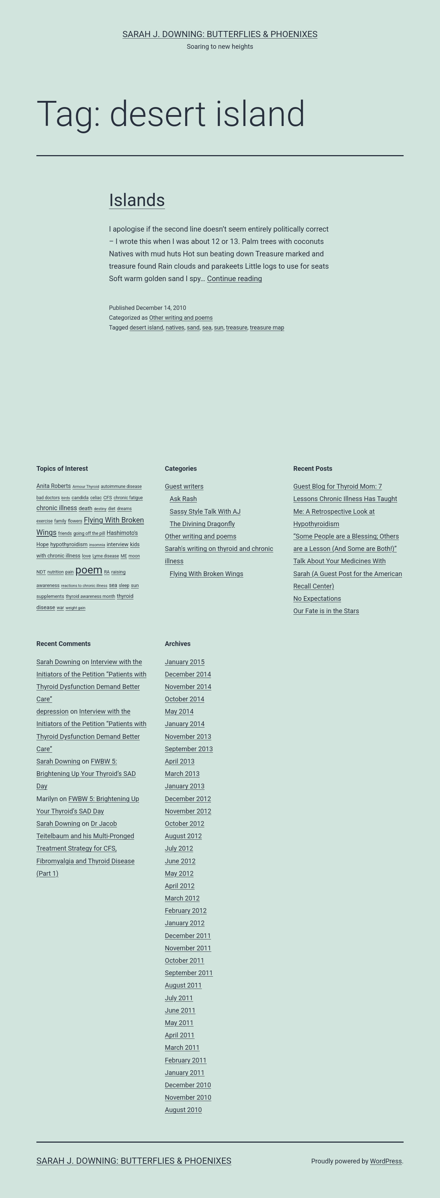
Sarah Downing (58, 662)
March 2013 (182, 773)
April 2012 (180, 886)
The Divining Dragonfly (202, 524)
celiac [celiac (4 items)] (96, 497)
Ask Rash (183, 499)
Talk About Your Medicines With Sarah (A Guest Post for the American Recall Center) (347, 573)
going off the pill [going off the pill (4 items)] (89, 533)
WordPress (386, 1161)
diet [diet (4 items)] (111, 508)
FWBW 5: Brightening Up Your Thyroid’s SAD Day (86, 773)
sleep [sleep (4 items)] (124, 585)
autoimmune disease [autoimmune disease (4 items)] (121, 486)
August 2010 (183, 1110)
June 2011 (180, 1010)
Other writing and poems (181, 317)
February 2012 (186, 910)
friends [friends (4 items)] (65, 533)
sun (218, 327)
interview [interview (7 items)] (117, 544)
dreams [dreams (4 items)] (124, 508)
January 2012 (185, 923)
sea (206, 327)
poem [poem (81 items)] (88, 570)
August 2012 (183, 836)
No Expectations (317, 598)
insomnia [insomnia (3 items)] (97, 545)
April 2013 (180, 761)
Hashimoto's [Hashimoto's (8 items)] (122, 532)
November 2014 (188, 686)
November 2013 (188, 736)
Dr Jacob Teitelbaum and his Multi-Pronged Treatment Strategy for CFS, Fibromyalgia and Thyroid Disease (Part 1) (85, 848)
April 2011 (180, 1035)
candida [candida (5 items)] (80, 497)
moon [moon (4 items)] (134, 556)
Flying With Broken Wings (206, 574)
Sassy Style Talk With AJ (205, 511)
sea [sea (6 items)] (113, 585)
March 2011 (182, 1047)
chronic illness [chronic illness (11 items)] (56, 508)
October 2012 (184, 823)
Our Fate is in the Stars (326, 611)
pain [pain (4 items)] (70, 572)
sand (193, 327)
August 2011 (183, 985)
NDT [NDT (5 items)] (41, 572)
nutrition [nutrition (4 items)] (55, 572)
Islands (137, 200)
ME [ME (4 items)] (123, 556)
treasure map (267, 327)
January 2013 (185, 786)
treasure (236, 327)
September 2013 (189, 749)
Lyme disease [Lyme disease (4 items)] (105, 556)
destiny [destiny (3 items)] (100, 509)
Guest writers (184, 486)
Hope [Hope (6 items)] (42, 544)
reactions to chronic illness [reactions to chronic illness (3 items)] (84, 585)
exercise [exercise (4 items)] (44, 521)
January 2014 (185, 724)
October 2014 (184, 699)
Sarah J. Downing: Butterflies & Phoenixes (220, 34)
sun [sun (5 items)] (135, 585)
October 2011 (184, 960)
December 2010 (188, 1085)
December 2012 (188, 799)
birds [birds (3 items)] (66, 498)
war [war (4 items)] (60, 607)
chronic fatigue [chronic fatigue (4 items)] (128, 497)
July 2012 (179, 848)
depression (52, 711)
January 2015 (185, 662)
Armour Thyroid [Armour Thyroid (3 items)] (85, 486)
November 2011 (188, 948)
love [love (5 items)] (86, 556)
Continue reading (234, 278)
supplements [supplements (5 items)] (50, 596)
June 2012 (180, 861)
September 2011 (189, 973)
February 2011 (186, 1060)
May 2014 (179, 711)
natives (175, 327)
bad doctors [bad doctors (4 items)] (48, 497)
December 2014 (188, 674)
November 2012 (188, 811)
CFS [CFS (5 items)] (107, 497)
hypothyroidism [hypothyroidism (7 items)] (68, 544)
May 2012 (179, 873)
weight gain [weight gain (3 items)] (76, 608)
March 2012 (182, 898)
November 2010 (188, 1097)
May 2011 (179, 1022)
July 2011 (179, 998)
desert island (146, 327)
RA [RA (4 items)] (107, 572)
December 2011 (188, 935)
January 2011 (185, 1072)
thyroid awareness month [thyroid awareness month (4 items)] (90, 596)
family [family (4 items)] (60, 521)
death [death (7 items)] (85, 508)
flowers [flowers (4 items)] (75, 521)
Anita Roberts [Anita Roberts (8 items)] (53, 485)
